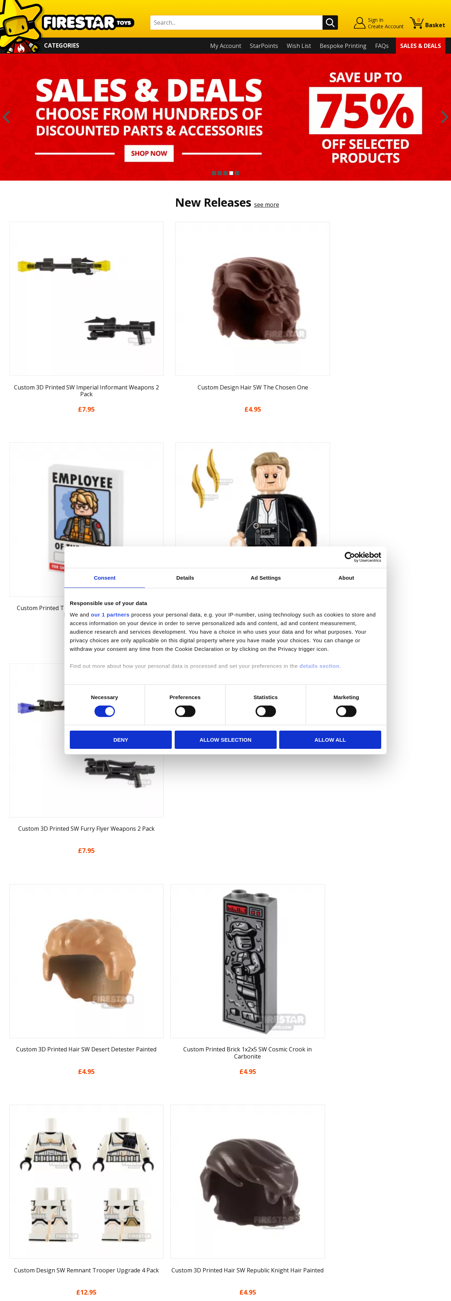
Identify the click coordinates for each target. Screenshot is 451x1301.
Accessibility (22, 1220)
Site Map (17, 1241)
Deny (120, 740)
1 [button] (214, 173)
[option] (225, 117)
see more (266, 204)
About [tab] (346, 578)
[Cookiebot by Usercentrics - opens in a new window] (350, 557)
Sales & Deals (420, 46)
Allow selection (226, 740)
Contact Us (130, 1138)
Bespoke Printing (343, 46)
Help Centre (132, 1149)
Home (14, 1138)
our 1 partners (110, 614)
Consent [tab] (105, 578)
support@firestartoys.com (151, 1173)
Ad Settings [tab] (266, 578)
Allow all (330, 740)
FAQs (382, 46)
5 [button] (237, 173)
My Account (225, 46)
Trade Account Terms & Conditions (162, 1215)
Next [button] (444, 117)
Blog (12, 1179)
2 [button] (220, 173)
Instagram (279, 1166)
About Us (18, 1158)
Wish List (299, 46)
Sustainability (24, 1230)
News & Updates (28, 1169)
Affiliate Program (138, 1227)
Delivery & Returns (31, 1189)
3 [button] (225, 173)
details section (320, 666)
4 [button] (231, 173)
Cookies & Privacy (29, 1210)
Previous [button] (6, 117)
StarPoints (264, 46)
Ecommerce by (418, 1293)
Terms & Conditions (32, 1199)
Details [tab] (185, 578)
